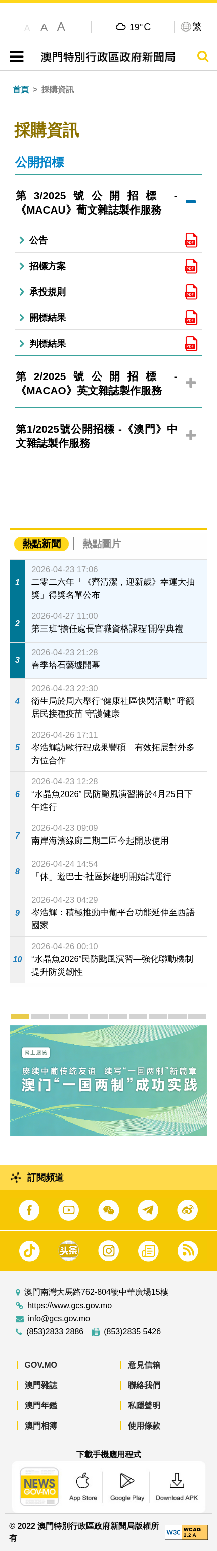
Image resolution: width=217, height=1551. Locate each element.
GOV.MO (41, 1365)
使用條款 (144, 1425)
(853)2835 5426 (132, 1332)
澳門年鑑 (41, 1405)
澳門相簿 (41, 1425)
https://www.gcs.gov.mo (69, 1306)
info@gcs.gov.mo (59, 1319)
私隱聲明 (144, 1405)
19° (140, 26)
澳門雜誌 (41, 1385)
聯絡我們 (144, 1385)
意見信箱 (144, 1365)
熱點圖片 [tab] (101, 543)
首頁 (21, 89)
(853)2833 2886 (54, 1332)
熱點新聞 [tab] (41, 543)
